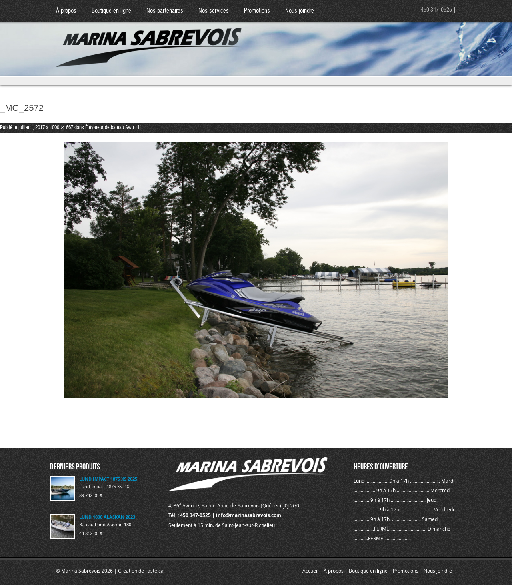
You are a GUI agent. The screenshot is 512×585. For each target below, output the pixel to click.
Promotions (257, 11)
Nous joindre (299, 11)
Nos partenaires (164, 11)
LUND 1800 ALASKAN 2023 (107, 517)
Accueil (310, 570)
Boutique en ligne (111, 11)
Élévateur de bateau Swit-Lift (113, 127)
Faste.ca (154, 570)
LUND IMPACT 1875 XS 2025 (108, 479)
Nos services (213, 11)
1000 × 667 (61, 127)
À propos (66, 11)
